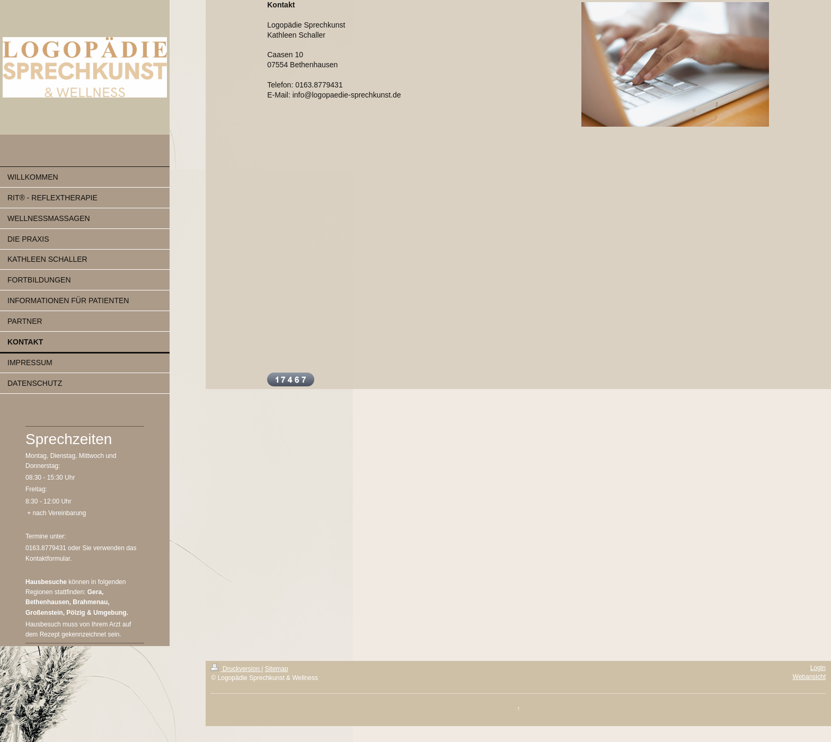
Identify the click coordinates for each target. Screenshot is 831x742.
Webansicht (809, 677)
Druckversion (236, 669)
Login (818, 668)
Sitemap (276, 669)
